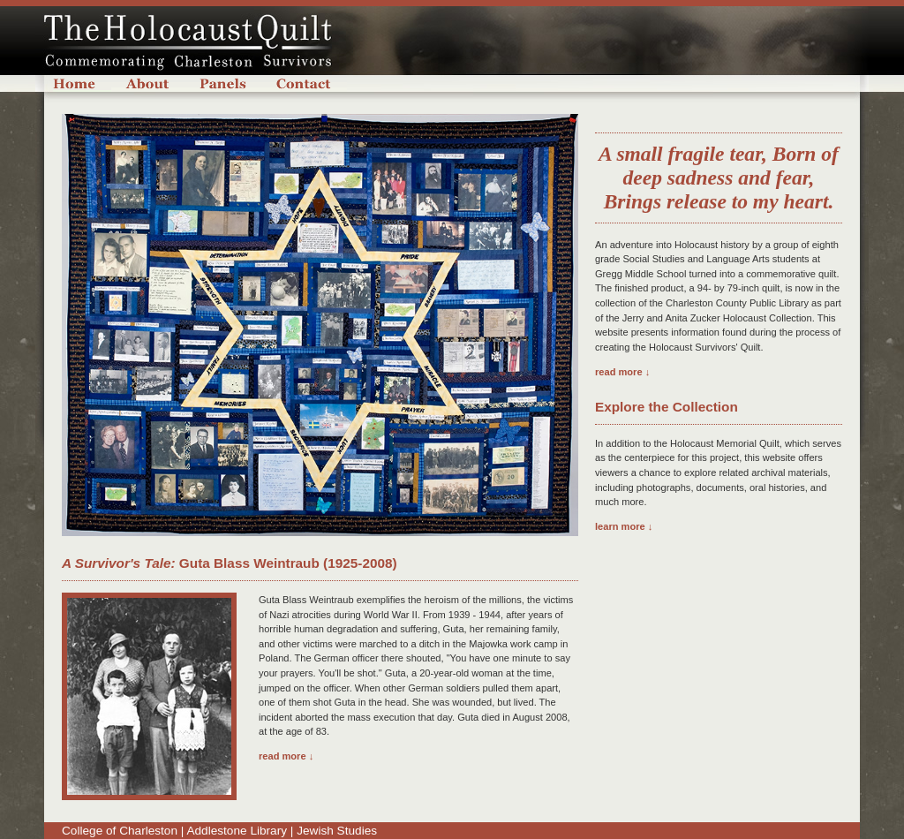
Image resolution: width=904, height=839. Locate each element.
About (148, 83)
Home (82, 83)
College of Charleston (119, 830)
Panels (223, 83)
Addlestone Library (236, 830)
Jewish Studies (337, 830)
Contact (304, 83)
